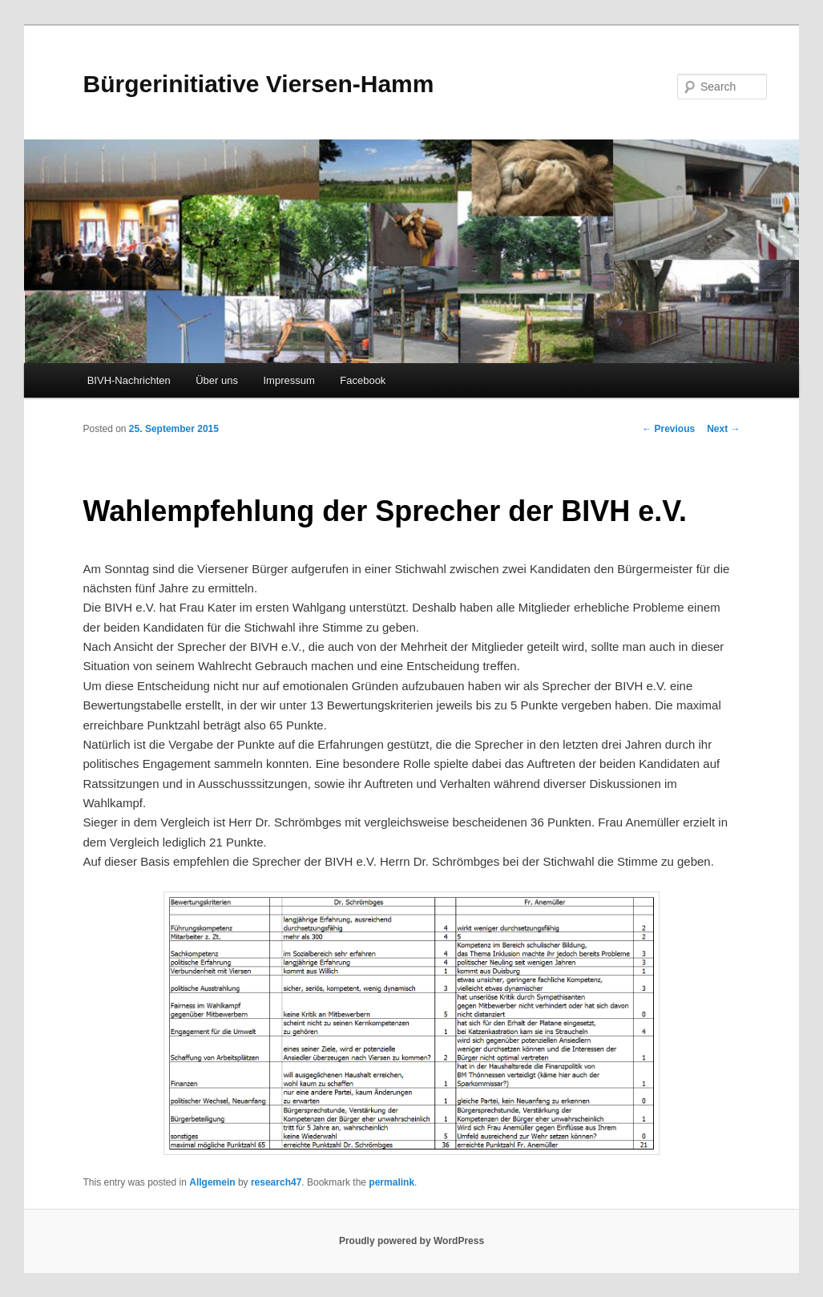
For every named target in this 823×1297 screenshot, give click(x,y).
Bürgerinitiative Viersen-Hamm (258, 84)
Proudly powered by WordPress (411, 1240)
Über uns (217, 380)
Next (723, 428)
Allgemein (212, 1182)
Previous (668, 428)
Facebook (362, 380)
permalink (391, 1182)
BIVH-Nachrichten (129, 380)
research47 (276, 1182)
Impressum (288, 380)
